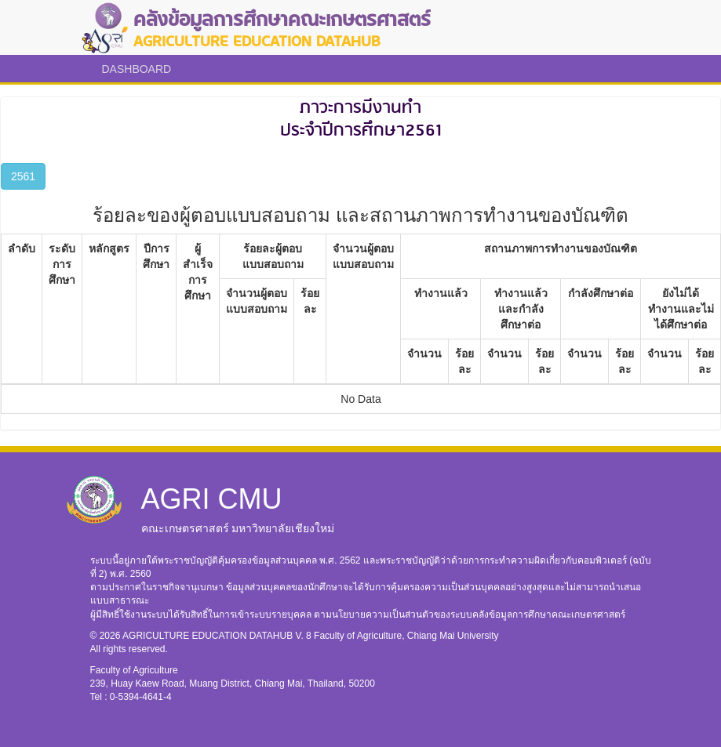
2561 (23, 176)
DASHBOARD (137, 69)
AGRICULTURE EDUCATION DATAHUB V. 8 (218, 635)
